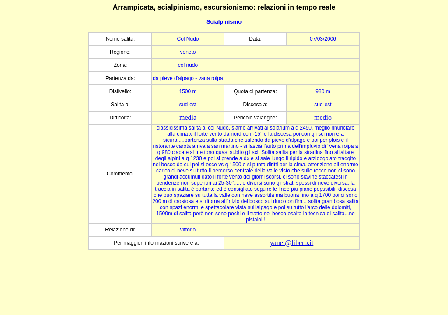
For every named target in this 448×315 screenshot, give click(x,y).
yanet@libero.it (292, 242)
